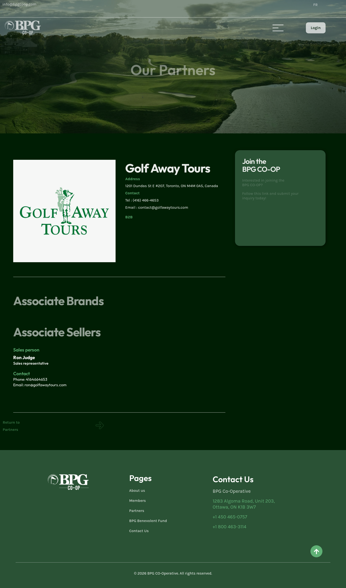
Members (137, 500)
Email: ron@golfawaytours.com (40, 384)
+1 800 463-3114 (229, 526)
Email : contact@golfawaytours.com (156, 207)
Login (316, 27)
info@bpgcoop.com (19, 4)
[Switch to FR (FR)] (315, 4)
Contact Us (139, 531)
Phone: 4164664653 (30, 379)
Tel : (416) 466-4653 (142, 200)
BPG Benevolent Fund (148, 520)
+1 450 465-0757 (230, 517)
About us (137, 490)
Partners (136, 510)
